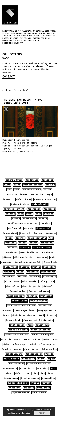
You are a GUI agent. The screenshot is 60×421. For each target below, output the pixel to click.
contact (8, 77)
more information (23, 413)
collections (12, 54)
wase (5, 58)
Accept (42, 413)
